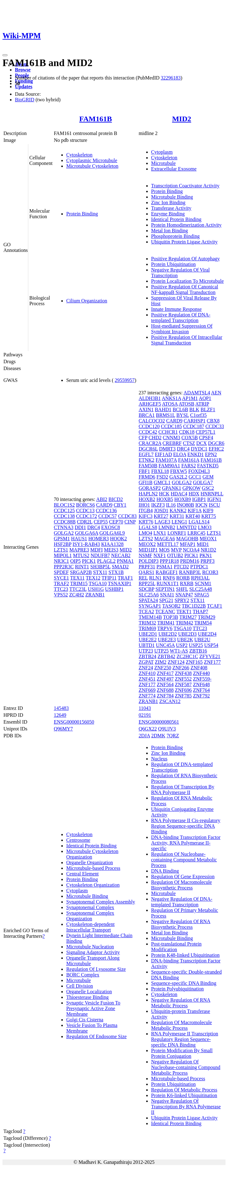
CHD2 (155, 437)
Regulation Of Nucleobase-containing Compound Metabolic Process (184, 859)
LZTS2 (146, 538)
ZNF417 (165, 673)
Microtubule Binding (172, 197)
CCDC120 (149, 426)
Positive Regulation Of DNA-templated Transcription (181, 317)
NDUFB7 (100, 555)
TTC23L (77, 589)
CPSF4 (206, 437)
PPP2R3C (64, 566)
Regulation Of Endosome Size (96, 1036)
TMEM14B (150, 617)
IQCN (201, 505)
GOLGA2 (64, 533)
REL (143, 577)
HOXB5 (164, 499)
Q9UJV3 (167, 728)
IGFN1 (214, 499)
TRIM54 (203, 622)
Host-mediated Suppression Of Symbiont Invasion (181, 328)
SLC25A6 (149, 594)
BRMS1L (165, 415)
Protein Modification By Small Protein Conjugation (182, 1053)
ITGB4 (146, 510)
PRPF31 (147, 566)
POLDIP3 (149, 561)
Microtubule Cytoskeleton (92, 166)
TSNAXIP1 (120, 583)
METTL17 (168, 544)
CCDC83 (127, 516)
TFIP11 (109, 577)
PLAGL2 (106, 561)
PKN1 (205, 555)
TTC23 (61, 589)
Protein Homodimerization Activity (186, 225)
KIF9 (208, 510)
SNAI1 (167, 594)
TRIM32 (147, 622)
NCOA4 (191, 549)
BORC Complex (82, 974)
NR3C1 (61, 561)
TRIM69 (147, 628)
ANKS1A (171, 398)
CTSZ (189, 443)
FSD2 (162, 476)
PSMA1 (164, 566)
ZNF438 (183, 673)
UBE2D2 (167, 634)
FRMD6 (147, 476)
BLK (194, 409)
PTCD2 (181, 566)
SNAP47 (184, 594)
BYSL (182, 415)
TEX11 (77, 577)
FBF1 (144, 471)
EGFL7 (146, 454)
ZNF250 (162, 667)
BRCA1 (147, 415)
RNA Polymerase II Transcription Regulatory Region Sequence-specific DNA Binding (184, 1039)
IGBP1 (199, 499)
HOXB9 (182, 499)
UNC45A (165, 645)
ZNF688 (165, 690)
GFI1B (145, 482)
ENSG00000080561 (159, 722)
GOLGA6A (86, 533)
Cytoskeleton (79, 154)
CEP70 (116, 521)
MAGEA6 (164, 538)
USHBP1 (114, 589)
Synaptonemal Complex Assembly (100, 901)
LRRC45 (197, 533)
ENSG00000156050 (74, 722)
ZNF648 (201, 684)
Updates (23, 86)
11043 (145, 708)
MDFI (96, 549)
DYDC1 (199, 448)
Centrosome (78, 840)
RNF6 (169, 577)
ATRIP (202, 404)
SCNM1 (203, 583)
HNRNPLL (212, 493)
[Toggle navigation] (4, 55)
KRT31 (177, 516)
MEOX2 (147, 544)
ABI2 (101, 499)
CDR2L (84, 521)
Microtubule (163, 163)
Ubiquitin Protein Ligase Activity (184, 241)
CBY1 (120, 505)
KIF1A (194, 510)
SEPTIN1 (165, 589)
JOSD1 (161, 510)
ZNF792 (201, 695)
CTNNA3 (63, 527)
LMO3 (205, 527)
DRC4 (93, 527)
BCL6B (180, 409)
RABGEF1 (167, 572)
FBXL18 (160, 471)
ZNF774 (147, 695)
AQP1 (205, 398)
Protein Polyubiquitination (177, 988)
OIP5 (75, 561)
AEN (216, 392)
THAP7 (200, 611)
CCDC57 (107, 516)
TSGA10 (98, 583)
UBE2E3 (167, 639)
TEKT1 (184, 611)
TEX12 (93, 577)
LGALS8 (148, 527)
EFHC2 (216, 448)
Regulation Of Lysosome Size (96, 969)
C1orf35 (198, 415)
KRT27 (161, 516)
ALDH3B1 (150, 398)
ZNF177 (212, 662)
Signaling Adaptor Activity (93, 952)
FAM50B (148, 465)
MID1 (203, 544)
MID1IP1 (148, 549)
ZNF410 (147, 673)
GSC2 (208, 488)
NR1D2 (208, 549)
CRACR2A (150, 443)
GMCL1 (162, 482)
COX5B (189, 437)
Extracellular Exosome (174, 168)
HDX (193, 493)
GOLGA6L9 (112, 533)
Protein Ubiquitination (173, 264)
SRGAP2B (81, 572)
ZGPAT (146, 662)
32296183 (171, 77)
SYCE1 (61, 577)
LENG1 (179, 521)
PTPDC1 (199, 566)
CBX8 (213, 420)
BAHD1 (163, 409)
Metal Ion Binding (169, 230)
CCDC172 (86, 516)
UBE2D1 (148, 634)
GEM (208, 476)
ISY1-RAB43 (86, 544)
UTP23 (146, 650)
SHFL (182, 589)
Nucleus (159, 758)
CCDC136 (106, 510)
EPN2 (211, 454)
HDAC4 (179, 493)
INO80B (185, 505)
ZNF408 (198, 667)
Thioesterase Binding (87, 997)
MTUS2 (81, 555)
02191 (145, 715)
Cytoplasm (162, 152)
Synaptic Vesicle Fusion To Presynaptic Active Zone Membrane (93, 1008)
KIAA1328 (112, 544)
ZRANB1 (95, 594)
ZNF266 (180, 667)
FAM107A (166, 460)
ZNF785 (183, 695)
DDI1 (80, 527)
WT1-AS (179, 650)
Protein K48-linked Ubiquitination (185, 955)
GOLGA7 (203, 482)
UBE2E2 (148, 639)
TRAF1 (125, 577)
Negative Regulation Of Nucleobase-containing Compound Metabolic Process (186, 1067)
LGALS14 (199, 521)
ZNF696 (183, 690)
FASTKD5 (208, 465)
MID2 (181, 119)
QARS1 (147, 572)
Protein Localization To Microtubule (187, 281)
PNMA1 (125, 561)
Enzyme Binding (168, 213)
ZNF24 (146, 667)
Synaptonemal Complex (90, 907)
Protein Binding (82, 213)
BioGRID (24, 99)
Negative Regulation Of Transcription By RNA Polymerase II (186, 1106)
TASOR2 (171, 606)
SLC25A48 (200, 589)
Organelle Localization (89, 991)
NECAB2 (120, 555)
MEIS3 (111, 549)
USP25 (196, 645)
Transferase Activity (171, 208)
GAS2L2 (178, 476)
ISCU (214, 505)
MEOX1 (208, 538)
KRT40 (192, 516)
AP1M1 (190, 398)
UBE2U (202, 639)
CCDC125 (64, 510)
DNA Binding (165, 871)
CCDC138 (64, 516)
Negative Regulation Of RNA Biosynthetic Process (181, 924)
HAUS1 (79, 538)
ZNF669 (147, 690)
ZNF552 (183, 679)
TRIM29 (206, 617)
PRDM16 (189, 561)
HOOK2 (118, 538)
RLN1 (155, 577)
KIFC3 (145, 516)
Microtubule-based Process (93, 868)
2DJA (144, 735)
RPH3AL (200, 577)
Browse (22, 69)
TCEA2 (146, 611)
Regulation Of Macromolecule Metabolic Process (181, 1025)
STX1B (116, 572)
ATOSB (186, 404)
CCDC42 (148, 432)
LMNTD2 (186, 527)
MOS (164, 549)
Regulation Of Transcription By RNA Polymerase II (182, 789)
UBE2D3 (187, 634)
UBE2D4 (207, 634)
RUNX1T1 (167, 583)
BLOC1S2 (64, 505)
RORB (183, 577)
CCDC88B (65, 521)
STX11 (100, 572)
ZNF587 (183, 684)
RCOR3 (210, 572)
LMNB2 (166, 527)
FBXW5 (178, 471)
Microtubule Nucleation (90, 946)
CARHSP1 (195, 420)
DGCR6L (148, 448)
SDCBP (146, 589)
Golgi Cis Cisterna (84, 1019)
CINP (130, 521)
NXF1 (159, 555)
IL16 (171, 505)
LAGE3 (162, 521)
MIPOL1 (63, 555)
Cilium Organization (86, 300)
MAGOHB (187, 538)
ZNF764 (201, 690)
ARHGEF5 (150, 404)
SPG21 (166, 600)
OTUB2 (175, 555)
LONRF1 (176, 533)
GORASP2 (150, 488)
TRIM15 (79, 583)
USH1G (96, 589)
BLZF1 (208, 409)
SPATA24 (148, 600)
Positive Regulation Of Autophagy (185, 258)
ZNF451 (147, 679)
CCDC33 (214, 426)
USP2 (182, 645)
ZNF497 (165, 679)
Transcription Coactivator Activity (185, 185)
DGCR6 (216, 443)
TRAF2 (61, 583)
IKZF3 (158, 505)
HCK (164, 493)
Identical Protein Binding (176, 219)
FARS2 (188, 465)
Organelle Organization (89, 862)
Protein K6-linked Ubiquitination (184, 1095)
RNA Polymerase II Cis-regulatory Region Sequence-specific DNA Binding (186, 826)
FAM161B (95, 119)
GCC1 (194, 476)
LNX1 (159, 533)
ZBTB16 (198, 650)
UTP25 (161, 650)
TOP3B (170, 617)
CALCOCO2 (152, 420)
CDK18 (187, 432)
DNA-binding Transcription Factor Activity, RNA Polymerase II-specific (186, 843)
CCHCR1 (168, 432)
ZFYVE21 (210, 656)
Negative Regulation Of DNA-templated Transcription (181, 901)
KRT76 (146, 521)
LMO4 (145, 533)
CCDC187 (193, 426)
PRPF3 (207, 561)
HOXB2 (147, 499)
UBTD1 (147, 645)
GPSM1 (62, 538)
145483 (61, 708)
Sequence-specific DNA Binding (183, 983)
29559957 (125, 380)
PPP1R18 (169, 561)
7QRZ (172, 735)
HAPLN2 (148, 493)
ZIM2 (160, 662)
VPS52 (61, 594)
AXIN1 (146, 409)
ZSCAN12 (169, 701)
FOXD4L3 (199, 471)
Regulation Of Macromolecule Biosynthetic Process (181, 884)
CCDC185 (171, 426)
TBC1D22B (194, 606)
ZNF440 (201, 673)
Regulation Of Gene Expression (183, 876)
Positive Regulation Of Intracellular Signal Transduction (186, 340)
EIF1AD (163, 454)
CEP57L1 (205, 432)
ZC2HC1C (187, 656)
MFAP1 (187, 544)
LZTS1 (61, 549)
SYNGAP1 (150, 606)
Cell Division (79, 986)
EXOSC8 (110, 527)
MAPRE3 (79, 549)
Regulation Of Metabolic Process (184, 1089)
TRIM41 (165, 622)
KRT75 (208, 516)
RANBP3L (190, 572)
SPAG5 (201, 594)
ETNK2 (147, 460)
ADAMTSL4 (197, 392)
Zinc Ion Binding (168, 202)
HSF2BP (62, 544)
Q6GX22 (148, 728)
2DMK (158, 735)
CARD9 (104, 505)
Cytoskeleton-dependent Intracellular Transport (90, 927)
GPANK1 (171, 488)
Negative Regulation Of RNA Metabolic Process (181, 1002)
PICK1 (89, 561)
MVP (176, 549)
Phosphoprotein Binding (175, 236)
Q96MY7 (63, 728)
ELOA (179, 454)
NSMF (145, 555)
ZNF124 (176, 662)
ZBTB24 (147, 656)
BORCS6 (85, 505)
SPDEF (61, 572)
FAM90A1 (169, 465)
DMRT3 (167, 448)
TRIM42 (184, 622)
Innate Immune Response (176, 309)
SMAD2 (120, 566)
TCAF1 (214, 606)
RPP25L (147, 583)
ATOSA (170, 404)
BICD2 (116, 499)
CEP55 (101, 521)
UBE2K (185, 639)
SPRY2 (181, 600)
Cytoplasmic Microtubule (91, 160)
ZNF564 (165, 684)
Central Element (82, 873)
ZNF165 (194, 662)
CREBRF (172, 443)
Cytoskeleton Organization (93, 885)
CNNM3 (171, 437)
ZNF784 (165, 695)
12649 (60, 715)
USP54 (211, 645)
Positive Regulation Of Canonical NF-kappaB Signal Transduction (184, 289)
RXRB (186, 583)
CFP (143, 437)
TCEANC (165, 611)
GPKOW (191, 488)
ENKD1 (196, 454)
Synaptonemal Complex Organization (90, 915)
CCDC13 (85, 510)
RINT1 (82, 566)
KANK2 (178, 510)
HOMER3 (98, 538)
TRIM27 (188, 617)
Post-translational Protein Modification (176, 946)
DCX (201, 443)
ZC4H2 (76, 594)
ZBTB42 (166, 656)
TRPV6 (164, 628)
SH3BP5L (100, 566)
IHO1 (144, 505)
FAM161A (188, 460)
